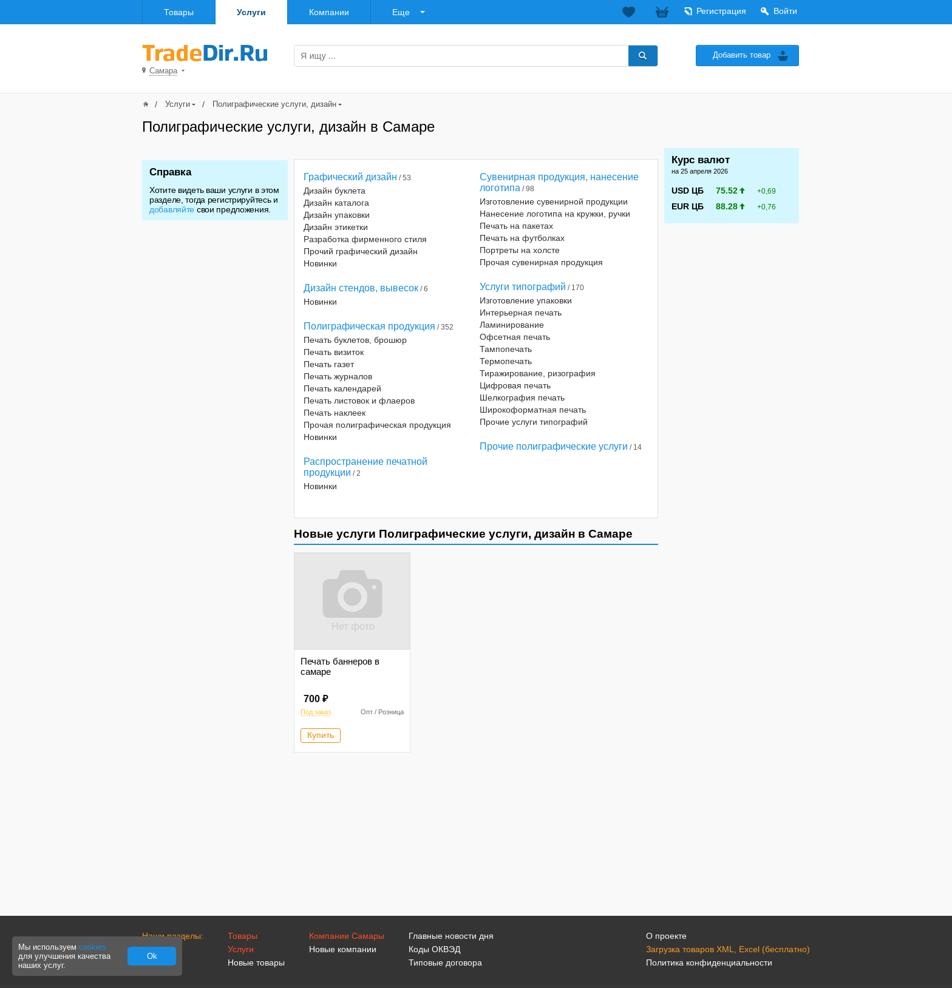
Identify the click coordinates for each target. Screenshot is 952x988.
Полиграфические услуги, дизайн (274, 104)
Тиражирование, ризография (538, 373)
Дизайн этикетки (336, 227)
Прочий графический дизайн (361, 251)
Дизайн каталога (336, 203)
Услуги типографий (523, 287)
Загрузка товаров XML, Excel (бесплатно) (728, 949)
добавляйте (171, 209)
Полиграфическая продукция (369, 326)
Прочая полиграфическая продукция (377, 425)
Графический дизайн (350, 177)
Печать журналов (338, 376)
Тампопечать (506, 349)
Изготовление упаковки (526, 300)
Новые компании (342, 949)
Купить (320, 735)
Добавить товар (741, 54)
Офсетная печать (515, 337)
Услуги (251, 12)
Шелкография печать (522, 397)
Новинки (320, 263)
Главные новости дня (451, 936)
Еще (401, 12)
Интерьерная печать (521, 312)
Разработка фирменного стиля (365, 239)
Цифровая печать (515, 385)
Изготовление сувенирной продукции (554, 201)
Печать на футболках (522, 238)
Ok (152, 956)
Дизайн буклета (334, 190)
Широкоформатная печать (533, 409)
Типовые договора (445, 962)
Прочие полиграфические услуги (554, 446)
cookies (92, 947)
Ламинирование (512, 325)
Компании (329, 12)
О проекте (666, 936)
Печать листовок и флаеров (359, 400)
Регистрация (721, 11)
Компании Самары (346, 936)
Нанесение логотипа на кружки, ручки (555, 213)
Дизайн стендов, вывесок (361, 288)
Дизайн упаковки (337, 215)
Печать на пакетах (516, 226)
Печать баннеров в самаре (340, 666)
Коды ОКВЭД (434, 949)
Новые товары (256, 962)
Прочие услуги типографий (534, 422)
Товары (179, 12)
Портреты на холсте (520, 250)
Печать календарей (342, 388)
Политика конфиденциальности (709, 962)
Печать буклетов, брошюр (355, 340)
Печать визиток (334, 352)
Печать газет (329, 364)
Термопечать (506, 361)
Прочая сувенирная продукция (541, 262)
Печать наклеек (334, 413)
